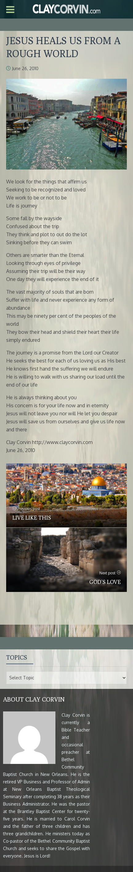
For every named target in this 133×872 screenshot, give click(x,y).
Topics (16, 657)
